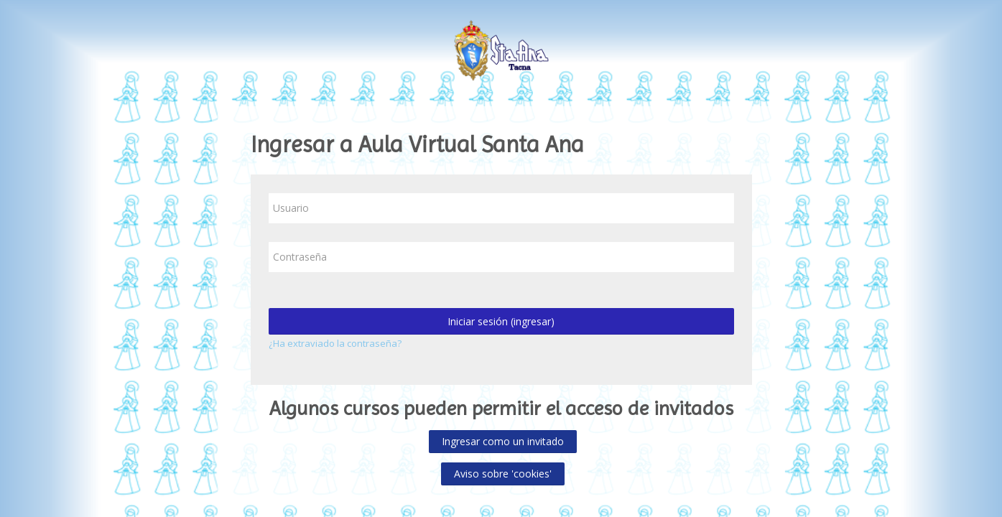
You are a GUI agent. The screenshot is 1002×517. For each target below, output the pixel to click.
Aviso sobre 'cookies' (503, 473)
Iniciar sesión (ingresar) (501, 321)
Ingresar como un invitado (503, 441)
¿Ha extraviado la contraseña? (335, 343)
